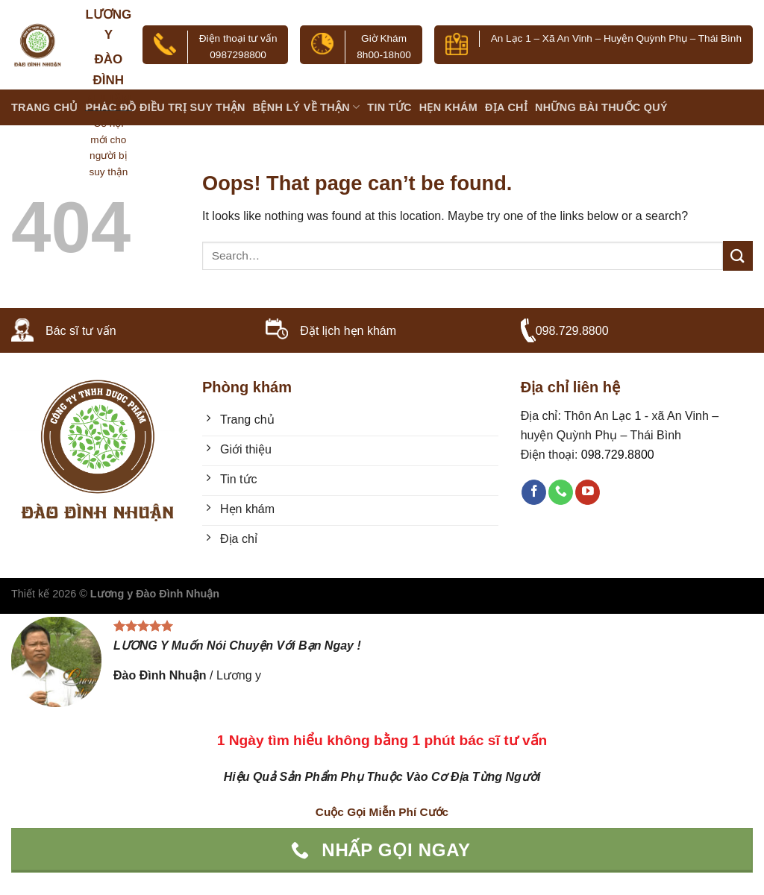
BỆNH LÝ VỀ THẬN (306, 107)
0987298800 (238, 54)
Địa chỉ (506, 107)
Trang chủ (44, 107)
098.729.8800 (572, 330)
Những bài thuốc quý (601, 107)
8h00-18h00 (384, 54)
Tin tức (389, 107)
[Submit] (738, 255)
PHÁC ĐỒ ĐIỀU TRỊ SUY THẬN (165, 107)
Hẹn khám (448, 107)
